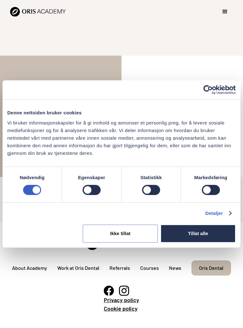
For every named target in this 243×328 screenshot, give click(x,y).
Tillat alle (198, 233)
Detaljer (214, 213)
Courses (149, 268)
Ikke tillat (120, 233)
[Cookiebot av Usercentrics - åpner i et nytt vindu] (208, 89)
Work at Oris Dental (78, 268)
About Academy (29, 268)
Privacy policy (121, 299)
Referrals (119, 268)
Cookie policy (121, 308)
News (175, 268)
